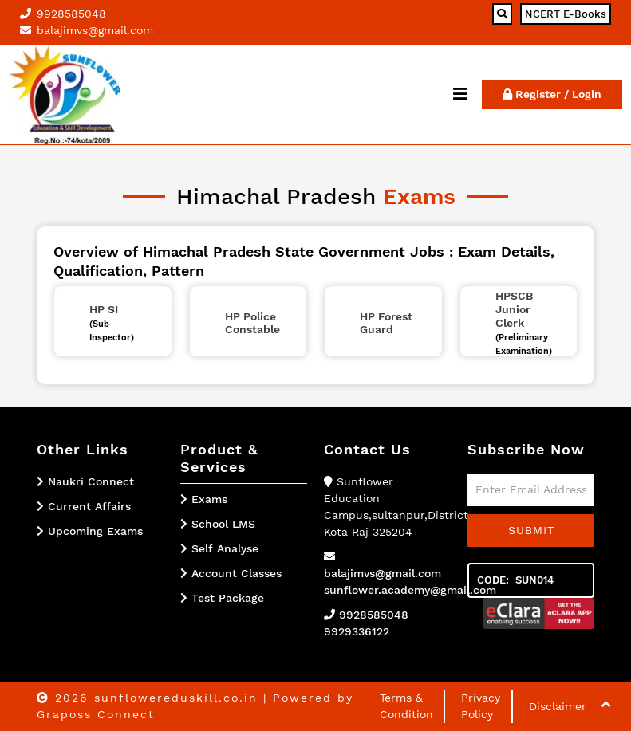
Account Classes (231, 573)
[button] (606, 704)
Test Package (222, 597)
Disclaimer (557, 706)
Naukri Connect (91, 481)
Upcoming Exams (95, 531)
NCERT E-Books (565, 14)
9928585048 (373, 614)
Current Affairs (89, 506)
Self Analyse (219, 548)
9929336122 (356, 631)
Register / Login (552, 94)
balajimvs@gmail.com (382, 573)
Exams (203, 499)
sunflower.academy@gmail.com (410, 590)
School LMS (217, 523)
